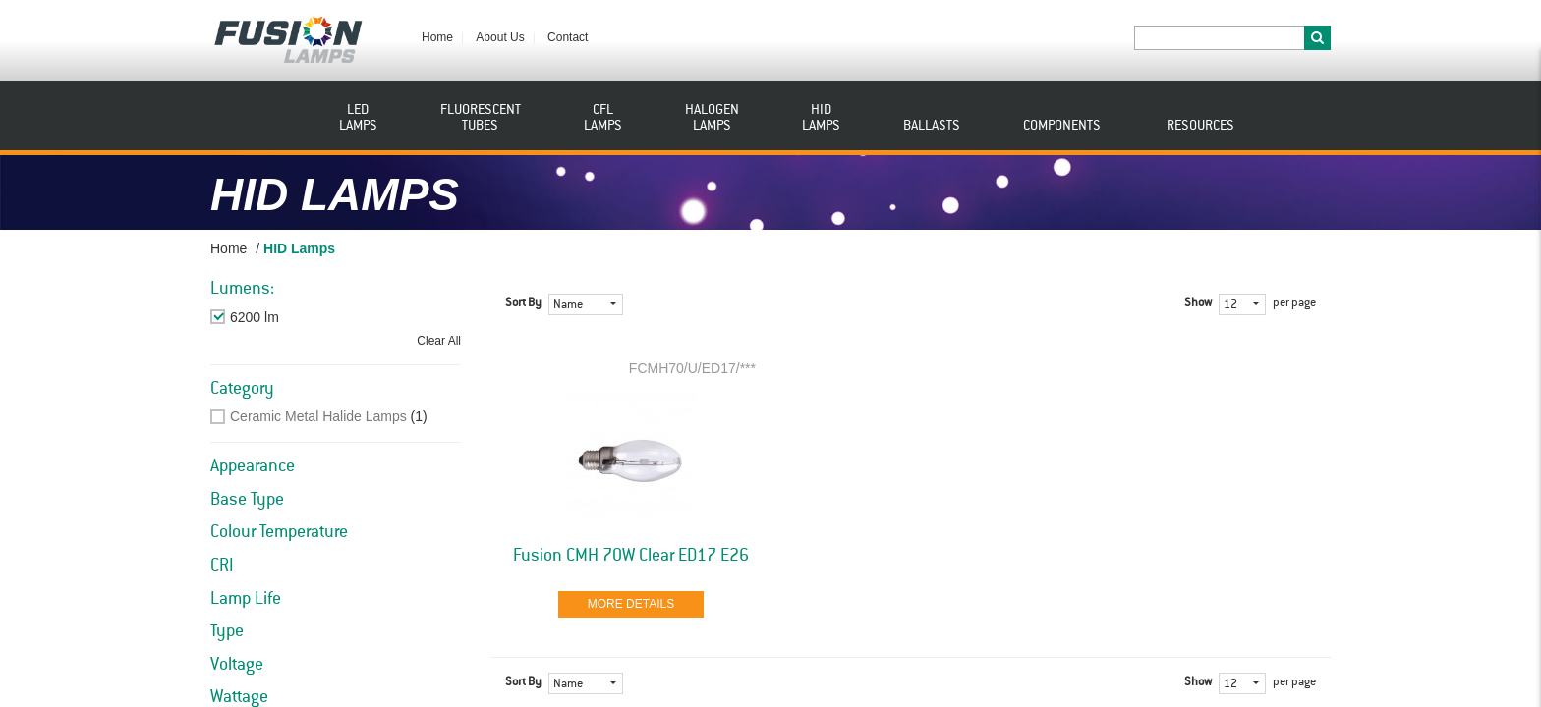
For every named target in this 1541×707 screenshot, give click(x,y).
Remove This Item (285, 317)
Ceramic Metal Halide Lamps (318, 416)
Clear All (439, 341)
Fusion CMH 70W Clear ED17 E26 (631, 556)
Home (437, 37)
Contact (567, 37)
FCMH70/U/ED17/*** (692, 368)
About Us (500, 37)
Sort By (523, 303)
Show (1198, 303)
